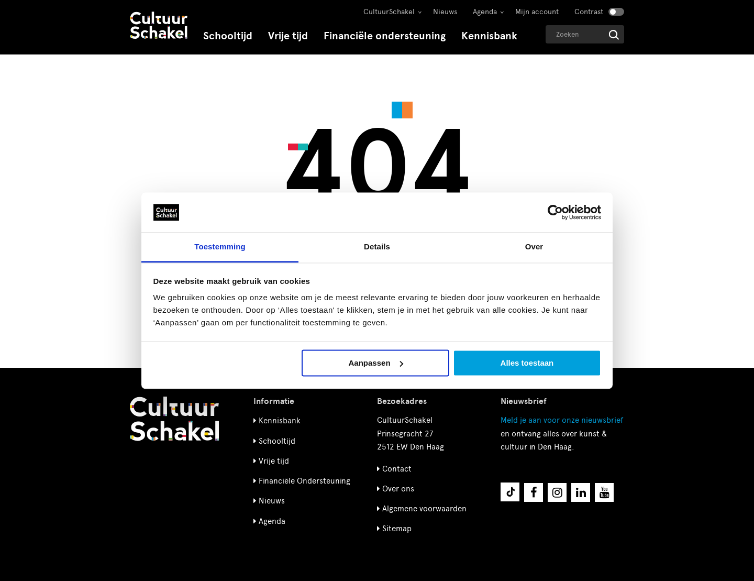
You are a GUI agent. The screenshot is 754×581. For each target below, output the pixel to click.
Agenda (485, 11)
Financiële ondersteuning (385, 35)
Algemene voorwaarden (424, 508)
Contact (397, 469)
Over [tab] (534, 247)
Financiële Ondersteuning (304, 481)
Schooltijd (227, 35)
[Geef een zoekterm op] (585, 34)
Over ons (398, 489)
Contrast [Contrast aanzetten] (588, 11)
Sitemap (397, 528)
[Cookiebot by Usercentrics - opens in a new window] (555, 212)
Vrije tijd (288, 35)
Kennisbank (489, 35)
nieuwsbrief (562, 420)
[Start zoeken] (614, 35)
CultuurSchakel (389, 11)
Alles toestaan (527, 362)
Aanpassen (376, 362)
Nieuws (445, 11)
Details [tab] (377, 247)
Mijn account (537, 11)
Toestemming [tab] (220, 247)
